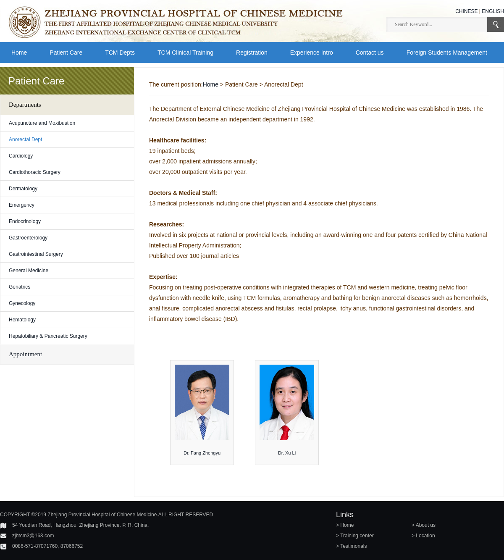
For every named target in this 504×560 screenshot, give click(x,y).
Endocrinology (25, 221)
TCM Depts (120, 52)
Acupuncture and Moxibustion (42, 123)
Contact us (370, 52)
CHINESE (466, 11)
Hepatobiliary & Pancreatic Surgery (48, 336)
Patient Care (66, 52)
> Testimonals (351, 546)
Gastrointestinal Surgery (36, 254)
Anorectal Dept (25, 139)
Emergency (21, 205)
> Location (423, 536)
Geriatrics (19, 287)
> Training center (355, 536)
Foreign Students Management (447, 52)
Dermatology (23, 189)
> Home (345, 525)
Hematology (22, 320)
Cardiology (21, 156)
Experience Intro (311, 52)
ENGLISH (493, 11)
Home (19, 52)
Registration (252, 52)
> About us (424, 525)
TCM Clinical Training (185, 52)
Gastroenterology (28, 238)
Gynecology (22, 303)
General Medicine (28, 270)
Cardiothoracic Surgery (34, 172)
